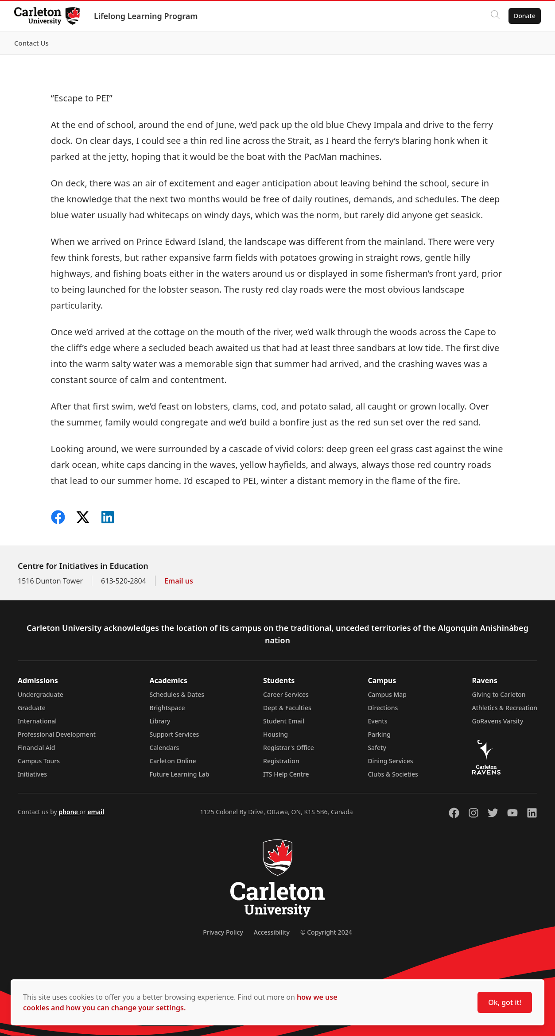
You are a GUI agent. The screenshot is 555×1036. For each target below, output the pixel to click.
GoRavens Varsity (498, 721)
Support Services (174, 734)
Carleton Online (172, 761)
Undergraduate (40, 694)
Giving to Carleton (499, 694)
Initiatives (32, 774)
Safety (377, 747)
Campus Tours (39, 761)
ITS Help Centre (286, 774)
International (37, 721)
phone (68, 812)
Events (377, 721)
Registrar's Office (288, 747)
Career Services (286, 694)
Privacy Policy (223, 932)
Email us (178, 581)
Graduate (32, 708)
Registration (281, 761)
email (95, 812)
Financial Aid (36, 747)
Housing (275, 734)
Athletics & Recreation (504, 708)
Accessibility (272, 932)
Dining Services (390, 761)
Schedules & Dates (176, 694)
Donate (525, 16)
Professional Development (57, 734)
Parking (379, 734)
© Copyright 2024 (326, 932)
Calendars (164, 747)
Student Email (283, 721)
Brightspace (167, 708)
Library (159, 721)
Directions (383, 708)
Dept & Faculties (287, 708)
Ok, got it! (504, 1002)
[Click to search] (495, 16)
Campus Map (387, 694)
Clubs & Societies (393, 774)
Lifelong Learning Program (146, 16)
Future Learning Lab (179, 774)
